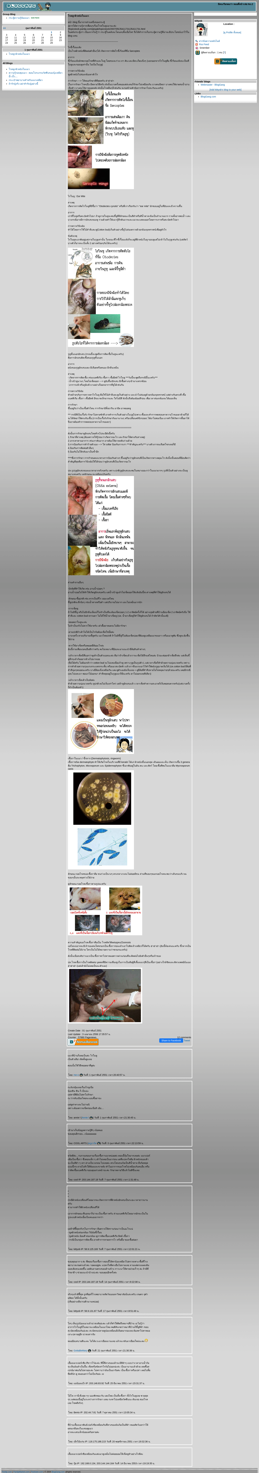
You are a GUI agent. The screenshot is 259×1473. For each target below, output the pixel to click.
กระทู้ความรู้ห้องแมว (19, 18)
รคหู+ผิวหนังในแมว (19, 54)
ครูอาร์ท (94, 1143)
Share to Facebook (171, 1040)
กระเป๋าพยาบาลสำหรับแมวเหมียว (26, 80)
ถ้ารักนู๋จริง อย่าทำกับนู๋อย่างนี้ (23, 83)
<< (4, 28)
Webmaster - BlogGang (213, 84)
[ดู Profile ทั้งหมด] (232, 32)
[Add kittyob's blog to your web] (225, 89)
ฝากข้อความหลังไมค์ (207, 41)
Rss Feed (202, 44)
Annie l (87, 1117)
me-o (78, 1075)
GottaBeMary (82, 1350)
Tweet (187, 1040)
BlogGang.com (208, 96)
